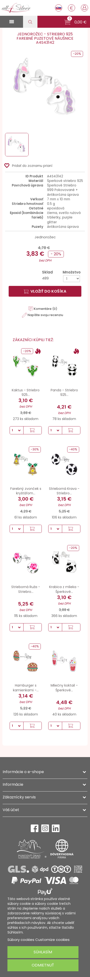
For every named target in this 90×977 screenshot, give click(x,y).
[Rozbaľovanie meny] (71, 7)
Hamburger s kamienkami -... (26, 688)
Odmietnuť (43, 965)
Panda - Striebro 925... (64, 392)
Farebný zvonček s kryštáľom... (25, 491)
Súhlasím (43, 952)
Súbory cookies (20, 939)
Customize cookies (52, 939)
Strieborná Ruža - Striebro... (25, 589)
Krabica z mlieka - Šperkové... (64, 589)
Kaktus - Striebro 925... (26, 392)
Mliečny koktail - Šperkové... (64, 688)
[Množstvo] (71, 278)
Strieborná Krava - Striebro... (64, 491)
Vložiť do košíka (45, 291)
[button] (75, 22)
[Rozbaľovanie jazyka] (58, 7)
